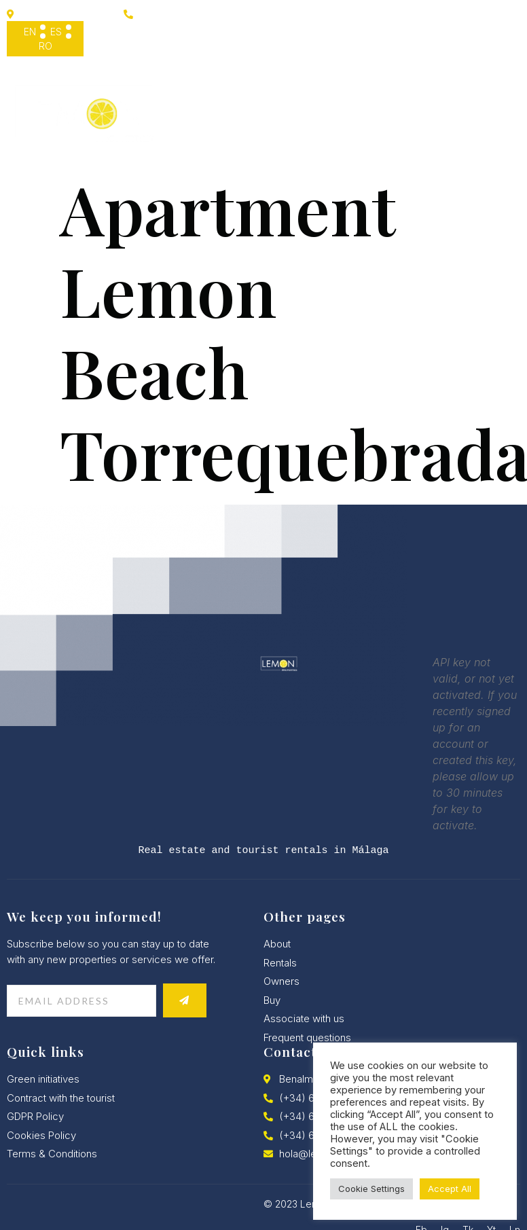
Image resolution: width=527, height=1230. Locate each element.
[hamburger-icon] (503, 110)
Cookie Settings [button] (371, 1188)
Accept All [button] (449, 1188)
